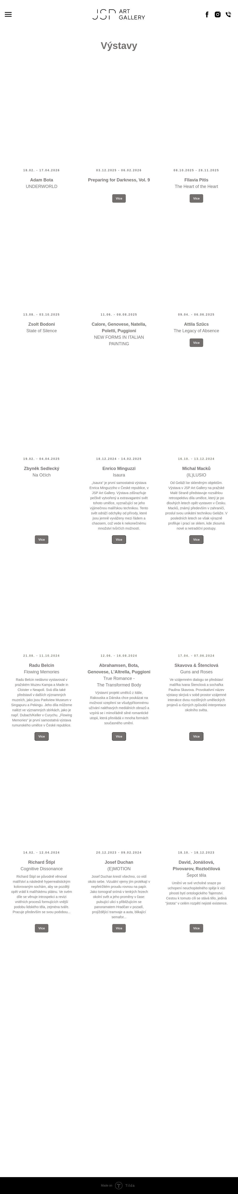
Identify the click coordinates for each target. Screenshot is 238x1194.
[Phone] (228, 17)
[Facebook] (207, 17)
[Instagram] (217, 17)
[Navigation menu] (8, 14)
